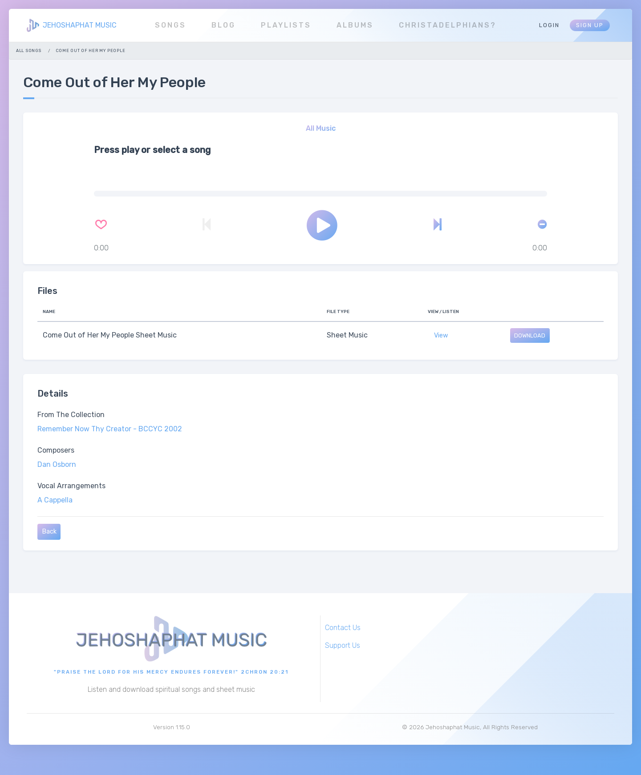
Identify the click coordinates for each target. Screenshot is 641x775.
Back (49, 532)
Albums (355, 25)
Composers (55, 450)
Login (549, 25)
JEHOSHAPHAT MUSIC (80, 25)
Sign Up (590, 25)
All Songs (28, 50)
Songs (170, 25)
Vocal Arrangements (71, 486)
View (441, 335)
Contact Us (343, 627)
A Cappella (55, 500)
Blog (223, 25)
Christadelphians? (447, 25)
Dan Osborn (56, 464)
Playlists (286, 25)
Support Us (342, 645)
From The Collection (71, 414)
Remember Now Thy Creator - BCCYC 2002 (109, 429)
